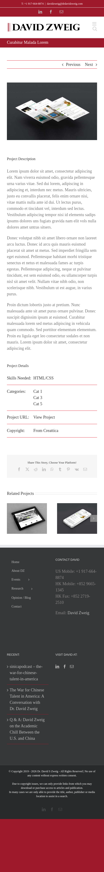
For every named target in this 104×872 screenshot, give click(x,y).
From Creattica (45, 430)
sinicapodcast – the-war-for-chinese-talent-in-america (26, 672)
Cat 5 (37, 404)
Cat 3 (37, 397)
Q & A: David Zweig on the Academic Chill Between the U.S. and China (27, 729)
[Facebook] (64, 666)
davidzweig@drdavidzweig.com (65, 3)
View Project (44, 417)
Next (89, 64)
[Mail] (72, 666)
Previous (73, 64)
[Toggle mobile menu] (94, 23)
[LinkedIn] (57, 666)
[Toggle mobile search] (94, 28)
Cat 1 (37, 391)
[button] (10, 518)
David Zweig (78, 613)
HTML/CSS (43, 378)
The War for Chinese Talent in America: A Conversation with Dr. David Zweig (27, 699)
